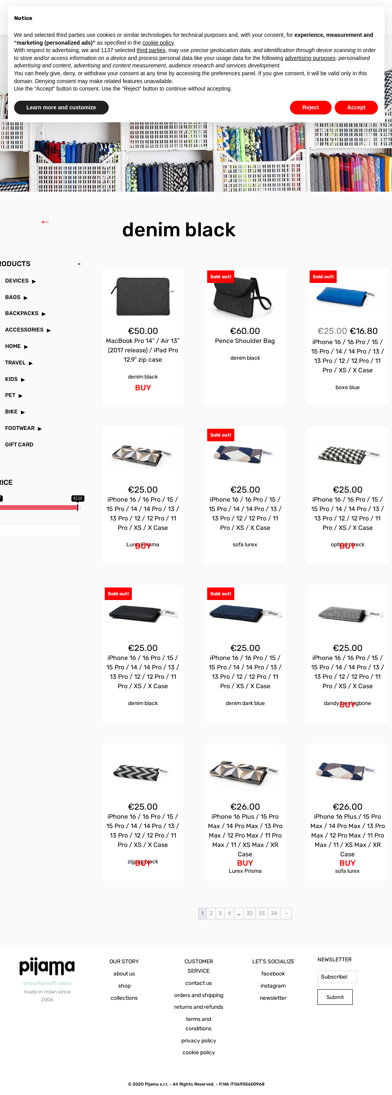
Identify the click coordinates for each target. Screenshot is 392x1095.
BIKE (11, 411)
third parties (151, 50)
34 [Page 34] (274, 913)
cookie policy (198, 1052)
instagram (273, 986)
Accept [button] (356, 107)
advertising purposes (310, 58)
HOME (13, 346)
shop (124, 986)
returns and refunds (198, 1007)
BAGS (12, 297)
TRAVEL (15, 362)
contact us (198, 983)
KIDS (11, 379)
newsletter (273, 998)
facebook (273, 973)
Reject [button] (311, 107)
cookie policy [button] (157, 43)
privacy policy (198, 1040)
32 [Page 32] (249, 913)
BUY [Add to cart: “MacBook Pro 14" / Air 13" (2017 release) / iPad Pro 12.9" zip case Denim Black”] (143, 387)
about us (124, 973)
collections (124, 998)
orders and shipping (198, 995)
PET (10, 395)
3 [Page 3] (220, 913)
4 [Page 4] (229, 913)
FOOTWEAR (20, 428)
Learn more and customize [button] (61, 107)
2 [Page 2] (211, 913)
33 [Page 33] (262, 913)
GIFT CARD (19, 444)
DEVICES (17, 280)
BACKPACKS (21, 313)
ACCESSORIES (24, 329)
